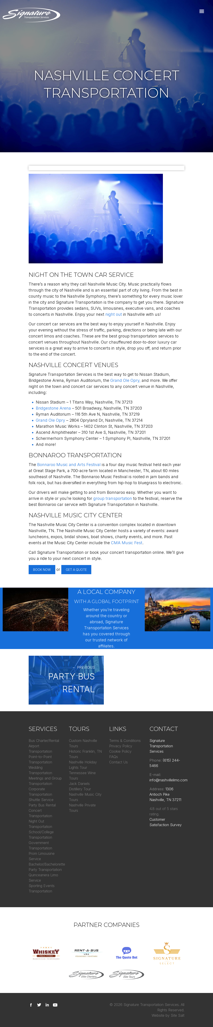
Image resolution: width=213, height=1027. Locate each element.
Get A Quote (76, 570)
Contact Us (118, 762)
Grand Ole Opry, (125, 380)
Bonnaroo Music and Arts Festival (69, 464)
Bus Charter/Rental (44, 740)
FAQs (113, 756)
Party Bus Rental (42, 805)
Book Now (42, 570)
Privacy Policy (120, 746)
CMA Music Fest (126, 542)
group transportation (112, 498)
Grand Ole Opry (50, 420)
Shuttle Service (41, 799)
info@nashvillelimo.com (168, 780)
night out (113, 314)
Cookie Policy (120, 751)
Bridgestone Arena (53, 408)
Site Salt (177, 1015)
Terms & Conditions (125, 740)
